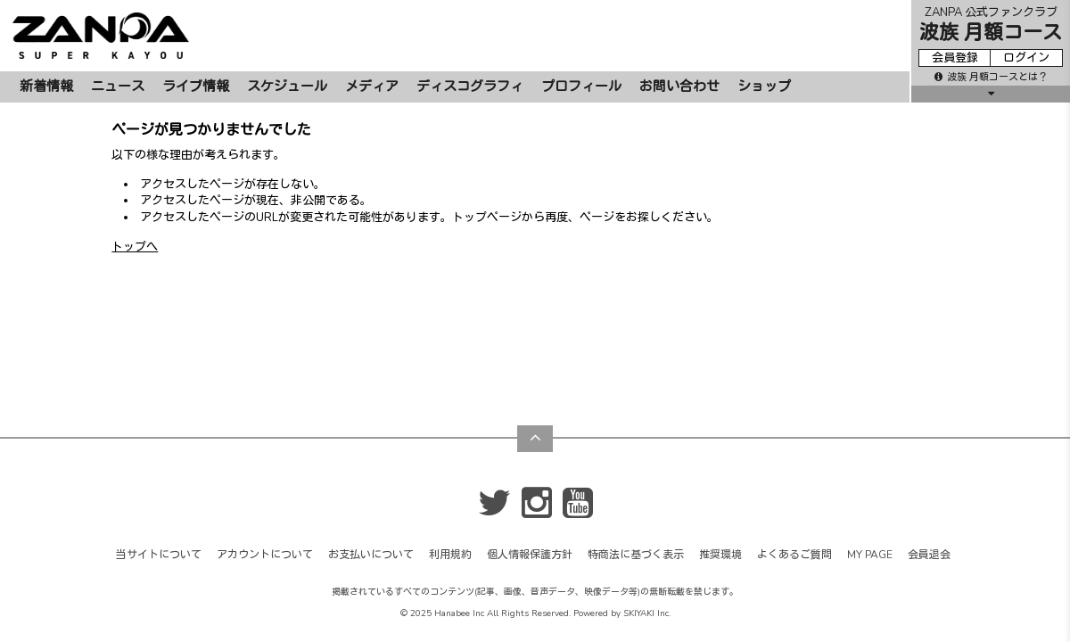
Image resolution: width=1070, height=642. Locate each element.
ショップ (764, 86)
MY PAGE (870, 470)
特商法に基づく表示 (636, 470)
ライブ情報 (195, 86)
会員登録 (955, 58)
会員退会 (929, 470)
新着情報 (46, 86)
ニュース (117, 86)
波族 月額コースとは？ (991, 77)
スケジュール (287, 86)
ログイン (1026, 58)
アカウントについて (265, 470)
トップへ (134, 247)
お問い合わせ (679, 86)
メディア (372, 86)
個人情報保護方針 (529, 470)
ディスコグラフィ (469, 86)
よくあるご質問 (794, 470)
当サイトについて (159, 470)
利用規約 (450, 470)
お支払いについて (371, 470)
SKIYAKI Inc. (647, 529)
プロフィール (581, 86)
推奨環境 (720, 470)
